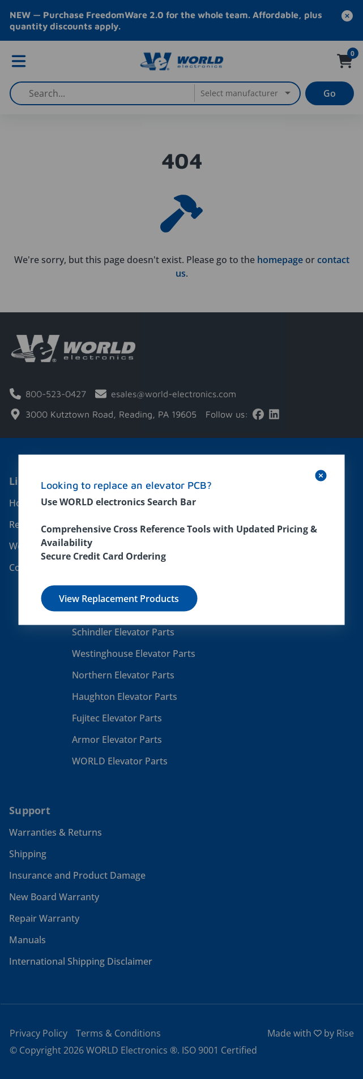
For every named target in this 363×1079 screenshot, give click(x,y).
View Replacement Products (119, 598)
